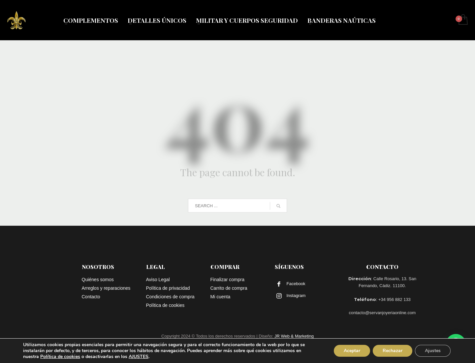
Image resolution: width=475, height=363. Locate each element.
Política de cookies (60, 356)
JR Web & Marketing (294, 336)
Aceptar (352, 350)
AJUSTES (138, 357)
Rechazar (392, 350)
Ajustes (433, 350)
